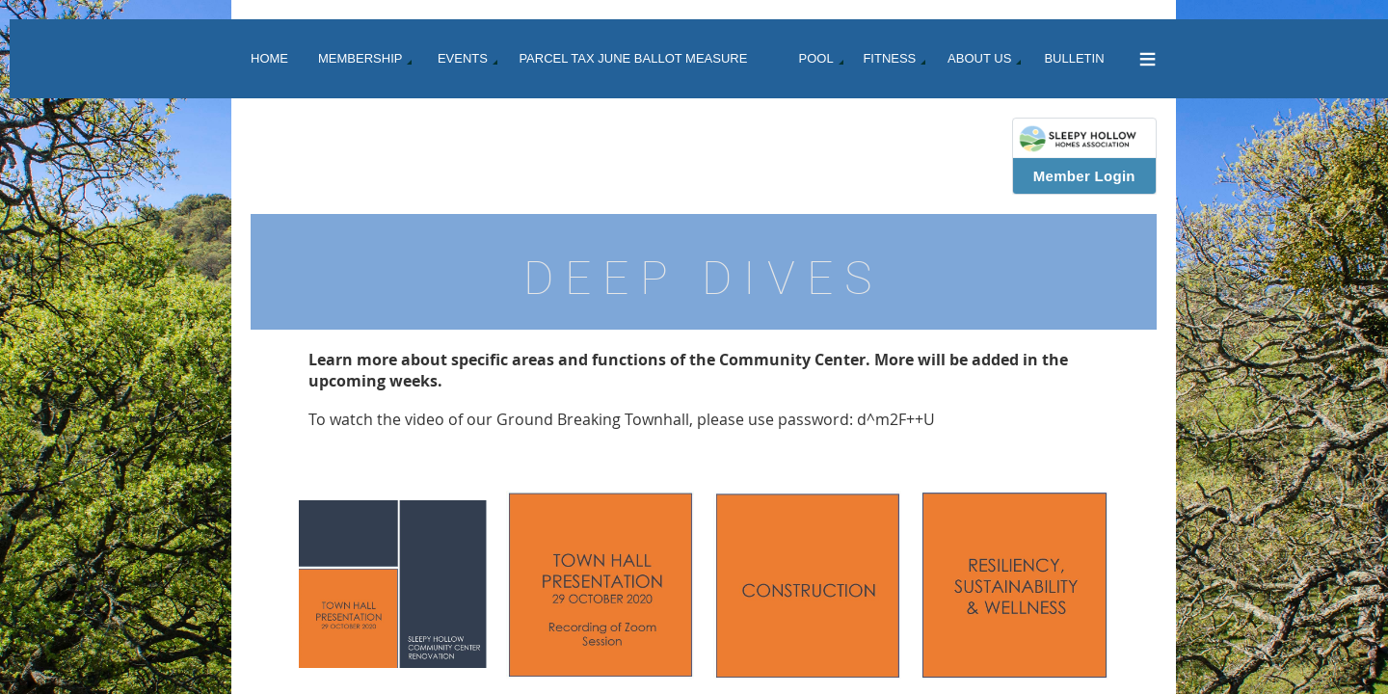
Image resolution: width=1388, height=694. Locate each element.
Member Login (1084, 176)
